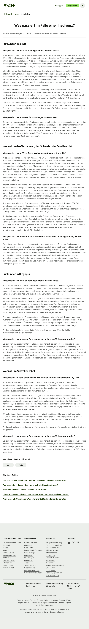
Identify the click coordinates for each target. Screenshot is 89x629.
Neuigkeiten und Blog (54, 543)
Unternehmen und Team (12, 543)
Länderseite (50, 586)
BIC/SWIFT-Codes (52, 558)
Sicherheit (6, 545)
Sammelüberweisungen (33, 573)
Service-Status (8, 553)
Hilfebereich (7, 563)
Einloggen (59, 5)
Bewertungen (8, 565)
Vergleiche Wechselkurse (55, 565)
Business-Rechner (52, 575)
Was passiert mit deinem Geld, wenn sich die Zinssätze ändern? (30, 485)
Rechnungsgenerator (54, 573)
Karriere (6, 550)
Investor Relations (9, 555)
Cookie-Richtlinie (73, 584)
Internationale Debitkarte (33, 550)
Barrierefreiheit (8, 568)
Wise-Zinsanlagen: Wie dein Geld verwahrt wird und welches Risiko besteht (36, 494)
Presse (5, 548)
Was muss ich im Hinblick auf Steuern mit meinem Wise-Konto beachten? (35, 480)
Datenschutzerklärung (54, 584)
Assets (26, 563)
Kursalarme (50, 563)
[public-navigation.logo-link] (9, 584)
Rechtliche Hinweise (33, 584)
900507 (55, 603)
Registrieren (72, 5)
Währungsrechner (52, 550)
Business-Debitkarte (31, 570)
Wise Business (29, 568)
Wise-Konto (28, 548)
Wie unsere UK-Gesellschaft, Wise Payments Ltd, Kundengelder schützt (34, 499)
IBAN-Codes (50, 560)
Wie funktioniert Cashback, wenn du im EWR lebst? (25, 489)
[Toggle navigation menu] (82, 5)
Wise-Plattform (29, 565)
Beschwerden (31, 586)
